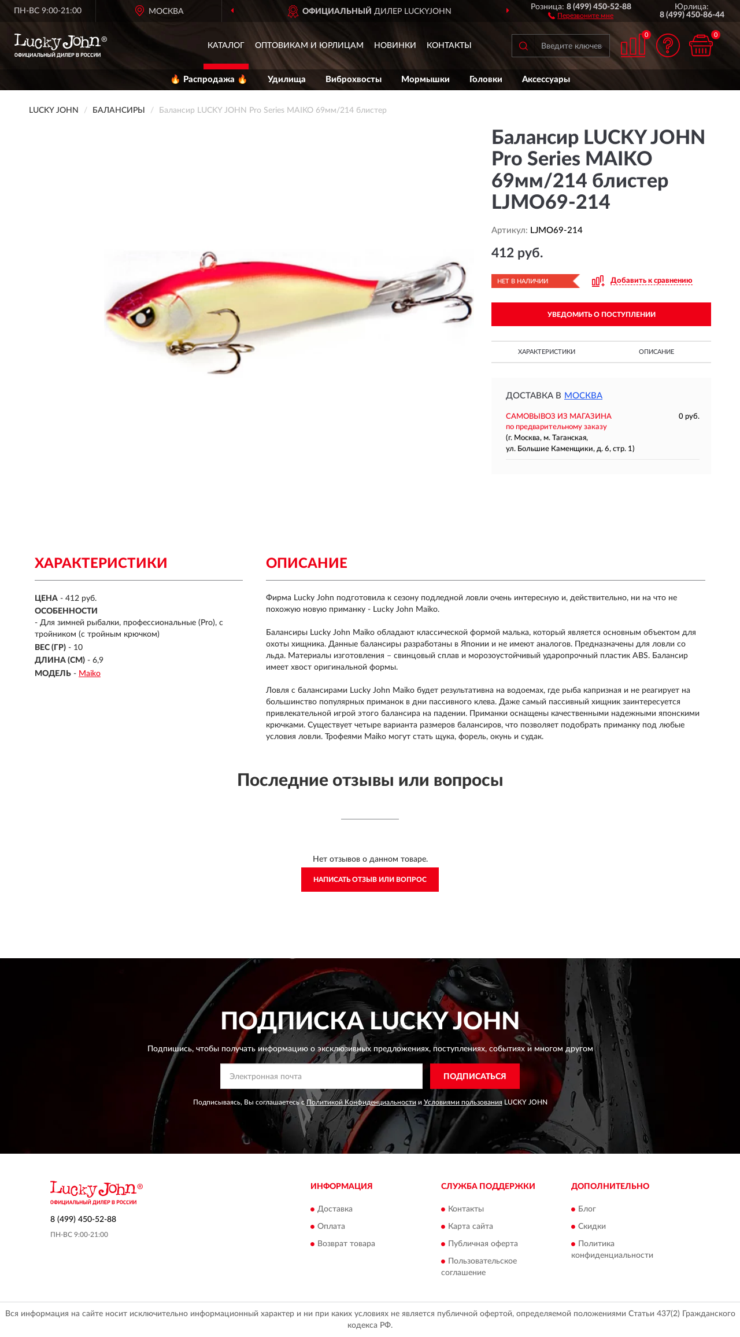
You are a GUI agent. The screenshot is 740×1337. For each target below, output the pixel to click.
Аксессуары (546, 79)
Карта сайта (470, 1226)
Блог (587, 1209)
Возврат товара (346, 1244)
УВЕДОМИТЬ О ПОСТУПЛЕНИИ (601, 314)
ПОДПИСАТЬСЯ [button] (474, 1077)
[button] (580, 15)
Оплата (331, 1226)
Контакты (449, 46)
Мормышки (425, 79)
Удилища (287, 79)
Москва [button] (583, 396)
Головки (485, 79)
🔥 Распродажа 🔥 (209, 79)
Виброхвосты (353, 79)
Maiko (90, 674)
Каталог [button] (226, 46)
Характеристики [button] (546, 352)
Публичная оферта (483, 1244)
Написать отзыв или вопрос (370, 879)
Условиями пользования (463, 1102)
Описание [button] (656, 352)
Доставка (335, 1209)
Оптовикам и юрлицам (309, 46)
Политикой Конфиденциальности (361, 1102)
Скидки (592, 1226)
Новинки (395, 46)
